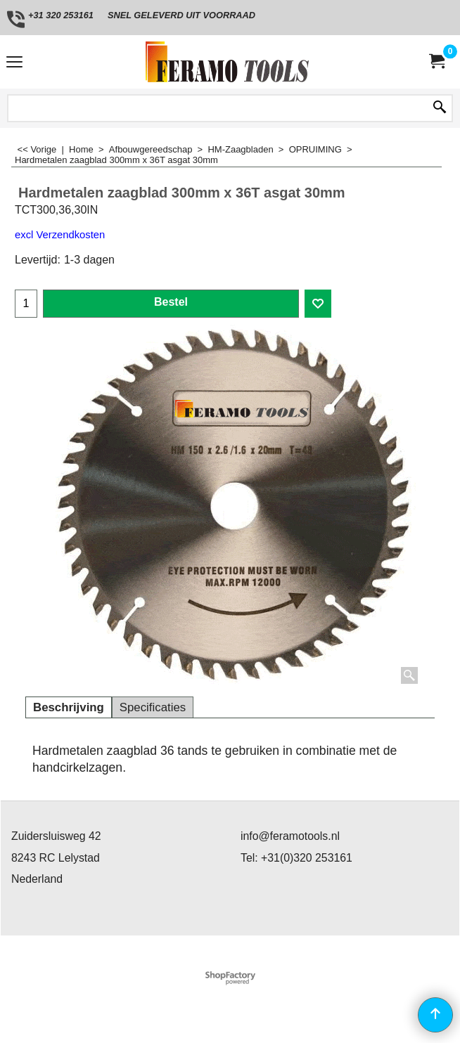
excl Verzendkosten (60, 234)
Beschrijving (68, 707)
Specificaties (153, 707)
